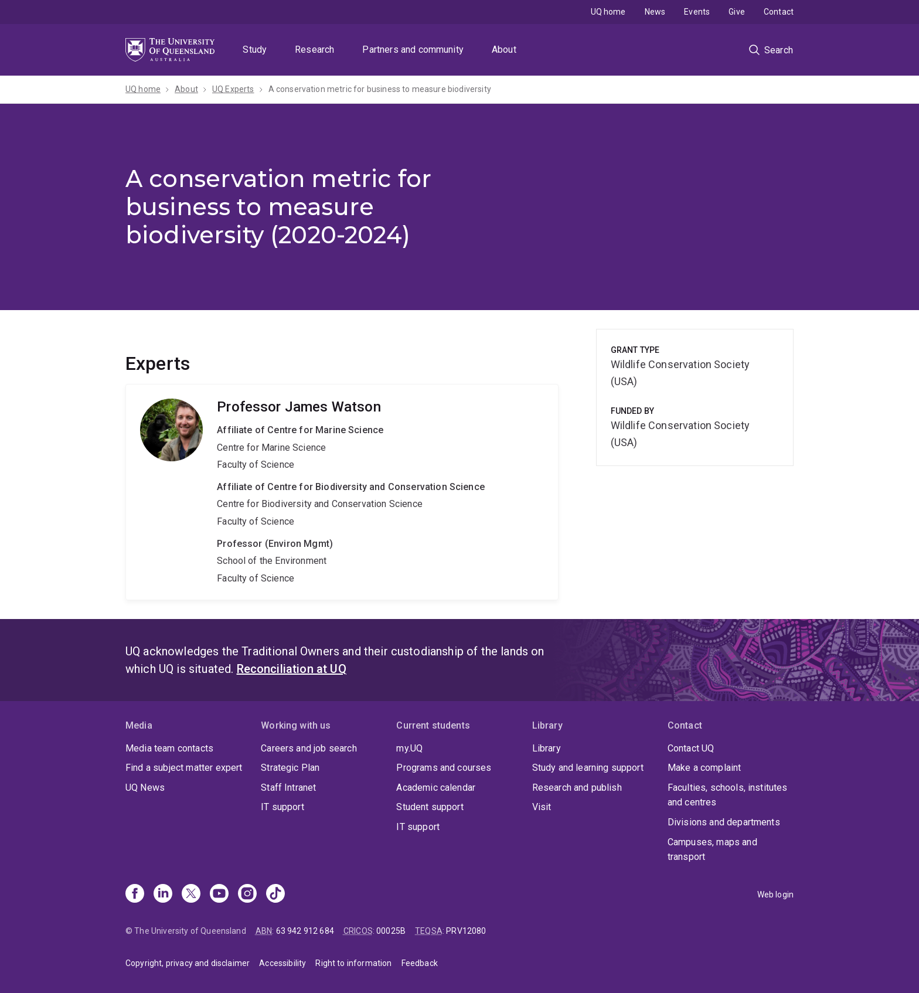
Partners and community (413, 49)
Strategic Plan (290, 767)
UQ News (145, 787)
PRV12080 (466, 931)
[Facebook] (134, 894)
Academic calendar (435, 787)
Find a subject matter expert (183, 767)
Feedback (419, 963)
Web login (775, 894)
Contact (779, 11)
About (504, 49)
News (655, 11)
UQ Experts (233, 89)
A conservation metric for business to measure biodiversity (379, 89)
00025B (391, 931)
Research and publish (577, 787)
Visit (542, 806)
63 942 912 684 (305, 931)
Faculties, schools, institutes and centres (728, 795)
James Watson (342, 492)
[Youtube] (219, 894)
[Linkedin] (163, 894)
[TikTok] (275, 894)
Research (314, 49)
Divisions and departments (724, 822)
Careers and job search (309, 748)
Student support (429, 806)
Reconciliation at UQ (291, 669)
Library (546, 748)
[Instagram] (247, 894)
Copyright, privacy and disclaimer (187, 963)
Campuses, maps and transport (712, 849)
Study (255, 49)
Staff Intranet (288, 787)
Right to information (353, 963)
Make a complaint (704, 767)
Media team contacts (169, 748)
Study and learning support (588, 767)
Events (697, 11)
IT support (282, 806)
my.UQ (409, 748)
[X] (191, 894)
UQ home (608, 11)
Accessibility (282, 963)
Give (737, 11)
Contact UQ (691, 748)
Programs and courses (443, 767)
